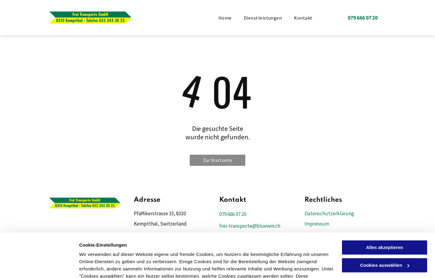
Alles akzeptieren (384, 206)
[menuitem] (225, 17)
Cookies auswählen (100, 266)
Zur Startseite (217, 160)
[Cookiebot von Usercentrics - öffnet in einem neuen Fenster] (39, 266)
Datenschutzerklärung (104, 249)
